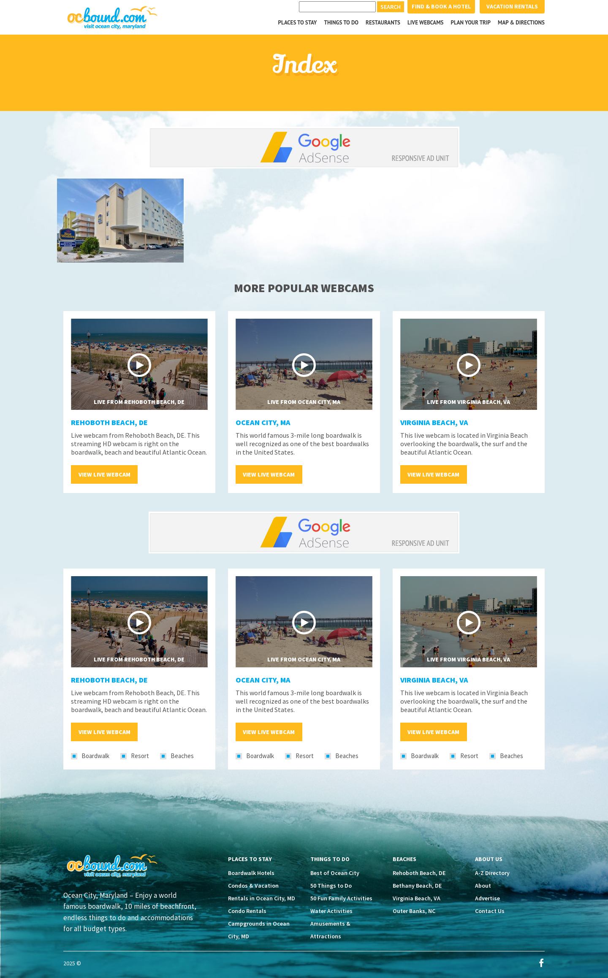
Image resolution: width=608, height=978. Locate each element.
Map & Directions (521, 22)
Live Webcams (425, 22)
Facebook (541, 963)
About (483, 885)
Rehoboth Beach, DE (109, 422)
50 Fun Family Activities (341, 898)
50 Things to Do (331, 885)
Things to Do (341, 22)
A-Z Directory (492, 873)
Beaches (182, 756)
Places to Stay (297, 22)
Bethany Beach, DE (417, 885)
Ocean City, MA (263, 422)
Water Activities (331, 911)
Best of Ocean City (334, 873)
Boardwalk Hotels (251, 873)
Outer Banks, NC (414, 911)
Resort (140, 756)
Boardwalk (95, 756)
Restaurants (383, 22)
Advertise (487, 898)
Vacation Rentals (512, 6)
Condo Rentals (247, 911)
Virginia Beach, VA (434, 422)
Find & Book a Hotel (441, 6)
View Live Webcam (104, 474)
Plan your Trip (471, 22)
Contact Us (490, 911)
